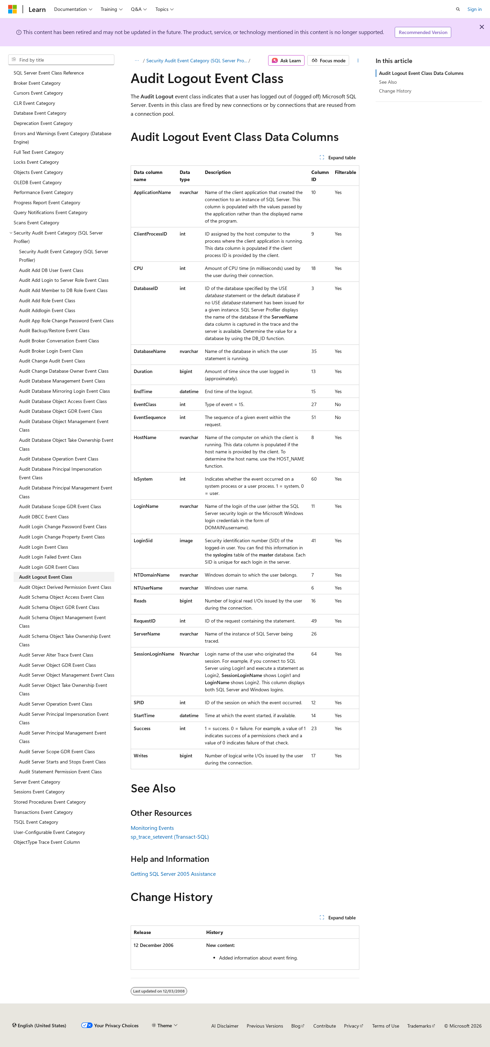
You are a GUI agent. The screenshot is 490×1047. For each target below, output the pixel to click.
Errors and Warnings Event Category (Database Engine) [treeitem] (62, 137)
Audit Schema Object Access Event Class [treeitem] (61, 597)
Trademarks (419, 1025)
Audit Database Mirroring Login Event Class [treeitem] (64, 391)
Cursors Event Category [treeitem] (38, 93)
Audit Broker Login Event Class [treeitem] (51, 351)
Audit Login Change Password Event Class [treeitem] (63, 526)
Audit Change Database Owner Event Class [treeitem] (64, 371)
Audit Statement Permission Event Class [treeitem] (60, 771)
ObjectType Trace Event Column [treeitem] (47, 842)
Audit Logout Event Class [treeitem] (45, 577)
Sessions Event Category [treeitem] (39, 791)
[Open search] (458, 9)
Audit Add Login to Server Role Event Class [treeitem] (64, 280)
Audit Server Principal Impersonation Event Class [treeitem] (64, 718)
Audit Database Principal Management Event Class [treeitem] (65, 492)
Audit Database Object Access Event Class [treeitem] (63, 401)
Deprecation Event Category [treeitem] (43, 123)
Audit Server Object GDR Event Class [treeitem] (57, 665)
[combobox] (61, 59)
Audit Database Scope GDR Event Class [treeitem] (60, 506)
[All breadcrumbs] (137, 60)
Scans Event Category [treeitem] (36, 222)
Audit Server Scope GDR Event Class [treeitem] (57, 751)
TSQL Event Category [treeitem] (36, 822)
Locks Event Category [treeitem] (36, 162)
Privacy (351, 1025)
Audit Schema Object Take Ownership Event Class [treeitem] (65, 640)
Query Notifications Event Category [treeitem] (50, 212)
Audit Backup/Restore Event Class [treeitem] (54, 330)
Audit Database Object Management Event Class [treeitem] (64, 425)
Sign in (475, 9)
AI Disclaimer (225, 1025)
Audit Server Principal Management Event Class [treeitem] (62, 737)
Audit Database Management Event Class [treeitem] (62, 380)
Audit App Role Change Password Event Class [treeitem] (66, 320)
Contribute (324, 1025)
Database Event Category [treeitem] (40, 113)
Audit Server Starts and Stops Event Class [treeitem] (62, 761)
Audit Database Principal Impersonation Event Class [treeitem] (60, 473)
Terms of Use (385, 1025)
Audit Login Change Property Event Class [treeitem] (62, 536)
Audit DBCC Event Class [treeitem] (44, 516)
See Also (388, 82)
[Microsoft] (12, 9)
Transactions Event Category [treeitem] (43, 812)
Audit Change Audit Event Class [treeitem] (52, 360)
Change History (395, 90)
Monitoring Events (152, 827)
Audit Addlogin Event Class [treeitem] (47, 310)
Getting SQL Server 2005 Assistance (173, 873)
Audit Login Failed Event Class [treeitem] (50, 556)
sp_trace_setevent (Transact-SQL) (170, 836)
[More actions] (358, 60)
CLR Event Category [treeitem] (34, 103)
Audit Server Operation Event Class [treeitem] (55, 703)
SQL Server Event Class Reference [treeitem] (49, 72)
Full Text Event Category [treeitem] (39, 152)
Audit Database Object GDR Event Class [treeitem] (60, 411)
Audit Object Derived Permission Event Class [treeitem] (65, 587)
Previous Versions (265, 1025)
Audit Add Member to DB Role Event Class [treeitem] (63, 290)
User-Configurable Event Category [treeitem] (49, 832)
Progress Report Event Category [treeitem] (47, 202)
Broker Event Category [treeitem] (37, 83)
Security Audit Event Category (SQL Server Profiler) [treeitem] (63, 255)
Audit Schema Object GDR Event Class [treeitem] (59, 607)
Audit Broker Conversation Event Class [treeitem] (59, 340)
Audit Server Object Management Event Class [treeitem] (66, 675)
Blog (295, 1025)
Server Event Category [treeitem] (37, 781)
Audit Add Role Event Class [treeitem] (47, 300)
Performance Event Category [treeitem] (43, 192)
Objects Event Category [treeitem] (38, 172)
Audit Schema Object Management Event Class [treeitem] (62, 621)
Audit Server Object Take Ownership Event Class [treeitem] (63, 689)
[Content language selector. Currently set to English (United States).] (39, 1025)
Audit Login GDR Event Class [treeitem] (49, 567)
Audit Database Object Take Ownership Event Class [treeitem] (66, 444)
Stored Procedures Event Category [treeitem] (50, 802)
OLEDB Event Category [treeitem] (38, 182)
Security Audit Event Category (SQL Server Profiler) (196, 60)
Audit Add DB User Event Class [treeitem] (51, 270)
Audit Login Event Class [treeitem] (43, 547)
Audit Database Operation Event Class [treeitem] (58, 458)
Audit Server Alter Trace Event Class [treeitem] (56, 654)
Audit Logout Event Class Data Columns (421, 73)
